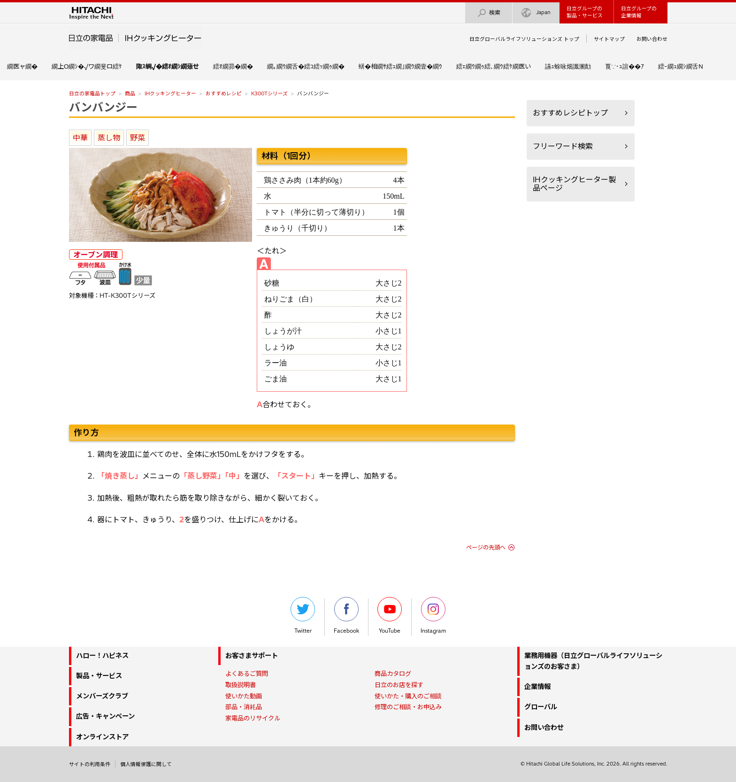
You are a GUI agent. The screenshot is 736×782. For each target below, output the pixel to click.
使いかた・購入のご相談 (408, 696)
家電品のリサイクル (252, 718)
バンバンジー (103, 107)
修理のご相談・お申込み (408, 707)
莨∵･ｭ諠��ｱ (624, 66)
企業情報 (537, 686)
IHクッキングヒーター (170, 93)
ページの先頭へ (486, 547)
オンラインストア (102, 737)
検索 (488, 13)
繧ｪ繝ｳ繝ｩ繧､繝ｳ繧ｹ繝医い (493, 66)
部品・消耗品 (243, 707)
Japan (536, 13)
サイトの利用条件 (89, 764)
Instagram (433, 615)
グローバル (540, 707)
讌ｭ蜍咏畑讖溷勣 (568, 66)
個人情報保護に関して (146, 764)
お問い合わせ (651, 39)
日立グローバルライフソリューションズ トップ (524, 39)
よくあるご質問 (246, 673)
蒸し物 (109, 137)
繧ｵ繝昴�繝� (233, 66)
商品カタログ (393, 673)
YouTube (389, 615)
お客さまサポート (251, 655)
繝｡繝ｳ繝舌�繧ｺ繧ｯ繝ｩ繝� (306, 66)
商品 (130, 93)
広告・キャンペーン (105, 716)
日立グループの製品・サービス (585, 12)
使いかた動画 (243, 696)
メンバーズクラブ (102, 696)
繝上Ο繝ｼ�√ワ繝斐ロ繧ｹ (87, 66)
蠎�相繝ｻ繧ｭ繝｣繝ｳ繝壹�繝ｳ (400, 66)
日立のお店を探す (399, 685)
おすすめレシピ (224, 93)
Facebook (346, 615)
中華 (80, 137)
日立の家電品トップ (92, 93)
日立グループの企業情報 (639, 12)
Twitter (303, 615)
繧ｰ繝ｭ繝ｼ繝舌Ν (680, 66)
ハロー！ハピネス (102, 655)
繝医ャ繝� (22, 66)
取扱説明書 (240, 685)
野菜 (137, 137)
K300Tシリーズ (269, 93)
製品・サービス (99, 676)
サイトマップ (609, 39)
